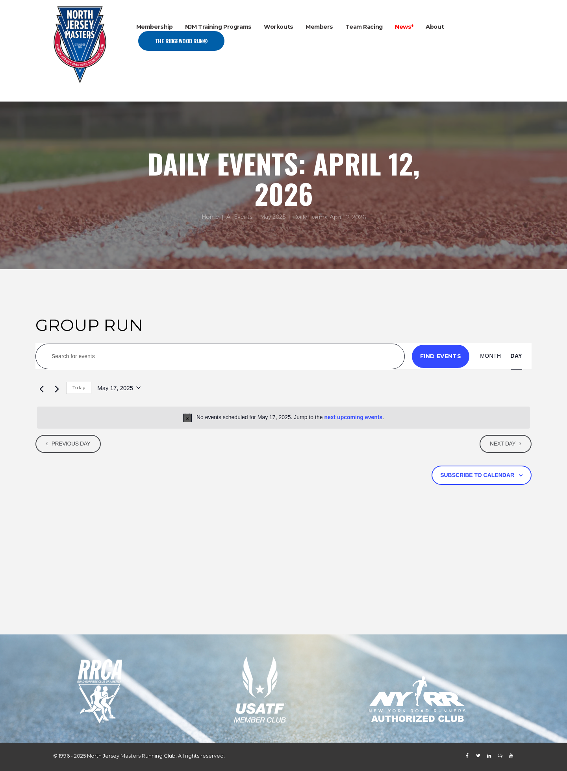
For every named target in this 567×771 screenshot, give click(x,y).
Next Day (501, 443)
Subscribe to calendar (477, 475)
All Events (239, 217)
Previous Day (72, 443)
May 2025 (273, 217)
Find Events (440, 356)
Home (208, 217)
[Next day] (55, 388)
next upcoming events (353, 417)
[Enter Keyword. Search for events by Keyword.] (220, 356)
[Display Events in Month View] (490, 356)
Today (78, 387)
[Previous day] (40, 388)
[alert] (283, 418)
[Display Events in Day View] (516, 356)
